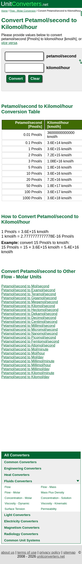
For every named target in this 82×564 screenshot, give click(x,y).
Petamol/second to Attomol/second (28, 345)
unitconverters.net (51, 556)
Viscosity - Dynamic (17, 503)
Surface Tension (15, 509)
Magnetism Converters (22, 527)
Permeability (49, 509)
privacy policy (49, 552)
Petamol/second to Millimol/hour (26, 365)
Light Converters (17, 515)
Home (4, 10)
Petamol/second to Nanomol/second (29, 333)
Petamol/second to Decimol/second (28, 318)
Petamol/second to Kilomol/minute (27, 373)
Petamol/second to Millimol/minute (27, 361)
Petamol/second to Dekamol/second (29, 314)
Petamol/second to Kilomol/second (28, 306)
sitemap (69, 552)
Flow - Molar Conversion (23, 10)
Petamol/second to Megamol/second (29, 302)
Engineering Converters (22, 468)
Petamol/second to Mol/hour (23, 353)
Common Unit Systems (22, 540)
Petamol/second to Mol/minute (24, 349)
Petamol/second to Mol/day (22, 357)
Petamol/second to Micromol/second (29, 329)
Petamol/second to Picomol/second (28, 337)
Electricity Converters (21, 521)
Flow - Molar (12, 492)
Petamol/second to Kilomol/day (25, 377)
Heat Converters (17, 475)
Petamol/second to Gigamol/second (29, 298)
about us (7, 552)
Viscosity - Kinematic (54, 503)
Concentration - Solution (56, 498)
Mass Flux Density (52, 492)
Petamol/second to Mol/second (25, 286)
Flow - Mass (48, 487)
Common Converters (20, 462)
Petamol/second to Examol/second (28, 290)
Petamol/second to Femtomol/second (30, 341)
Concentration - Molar (18, 498)
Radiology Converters (21, 534)
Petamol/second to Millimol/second (28, 325)
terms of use (27, 552)
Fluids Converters (18, 481)
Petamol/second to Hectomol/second (29, 310)
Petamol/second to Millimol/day (25, 369)
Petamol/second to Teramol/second (28, 294)
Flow (7, 487)
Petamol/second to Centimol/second (29, 322)
